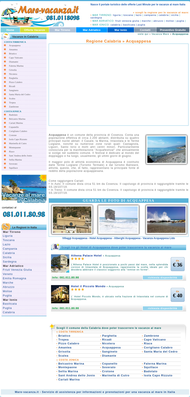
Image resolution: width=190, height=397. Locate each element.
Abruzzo (9, 287)
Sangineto (13, 90)
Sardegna (10, 261)
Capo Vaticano (16, 57)
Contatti (145, 30)
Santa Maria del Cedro (19, 94)
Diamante (13, 61)
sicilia (175, 15)
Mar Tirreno (62, 30)
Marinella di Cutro (18, 143)
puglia (180, 21)
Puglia (7, 295)
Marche (8, 282)
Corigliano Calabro (18, 131)
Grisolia (13, 70)
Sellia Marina (15, 159)
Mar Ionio (121, 30)
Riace (11, 151)
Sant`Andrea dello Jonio (20, 155)
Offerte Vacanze (34, 30)
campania (150, 15)
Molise (7, 291)
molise (170, 21)
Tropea (12, 102)
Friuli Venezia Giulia (17, 269)
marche (146, 21)
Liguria (8, 235)
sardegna (96, 17)
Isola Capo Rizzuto (18, 139)
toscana (128, 15)
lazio (139, 15)
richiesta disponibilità (162, 277)
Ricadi (12, 86)
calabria (164, 15)
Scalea (12, 98)
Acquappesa (15, 45)
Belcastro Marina (17, 119)
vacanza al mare (150, 392)
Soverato (13, 163)
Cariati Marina (16, 123)
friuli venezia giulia (127, 21)
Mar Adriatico (92, 30)
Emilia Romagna (14, 278)
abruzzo (158, 21)
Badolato (13, 114)
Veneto (8, 274)
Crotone (13, 135)
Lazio (7, 244)
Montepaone (15, 147)
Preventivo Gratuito (173, 30)
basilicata (129, 24)
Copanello (14, 127)
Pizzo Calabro (15, 82)
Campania (10, 248)
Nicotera (13, 74)
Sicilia (7, 257)
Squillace (13, 167)
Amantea (13, 49)
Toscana (9, 240)
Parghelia (13, 78)
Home (10, 30)
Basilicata (10, 303)
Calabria (9, 253)
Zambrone (14, 106)
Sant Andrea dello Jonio (76, 375)
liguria (117, 15)
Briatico (13, 53)
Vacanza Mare (160, 34)
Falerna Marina (16, 65)
